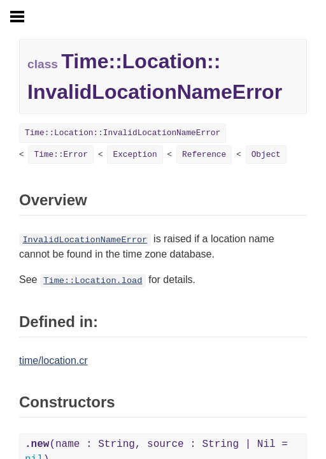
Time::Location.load (92, 281)
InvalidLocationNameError (84, 240)
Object (266, 154)
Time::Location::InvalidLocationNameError (122, 133)
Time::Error (60, 154)
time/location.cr (53, 360)
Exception (135, 154)
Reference (204, 154)
